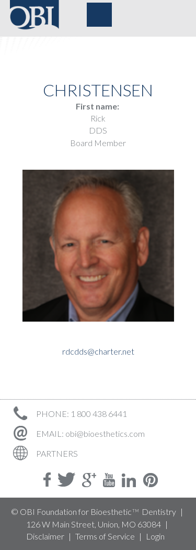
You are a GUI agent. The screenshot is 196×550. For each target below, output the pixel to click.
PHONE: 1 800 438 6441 (68, 414)
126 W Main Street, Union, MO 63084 (93, 524)
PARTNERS (44, 453)
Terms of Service (105, 536)
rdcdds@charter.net (98, 351)
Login (155, 536)
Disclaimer (45, 536)
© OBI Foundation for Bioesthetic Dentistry (93, 511)
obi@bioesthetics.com (105, 433)
